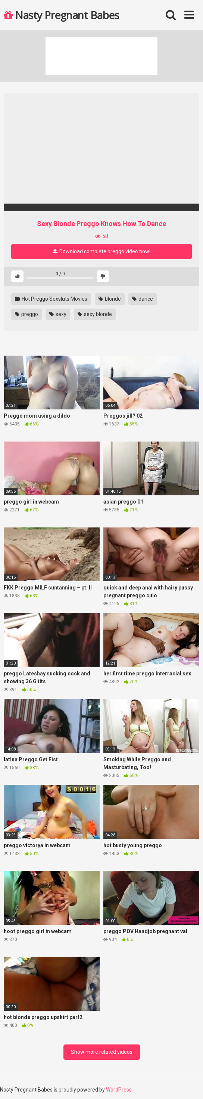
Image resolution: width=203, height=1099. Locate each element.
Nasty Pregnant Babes (61, 15)
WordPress (119, 1090)
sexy (57, 314)
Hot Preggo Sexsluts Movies (51, 299)
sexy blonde (95, 314)
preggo (26, 314)
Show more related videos (101, 1052)
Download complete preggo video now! (101, 251)
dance (142, 299)
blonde (110, 299)
